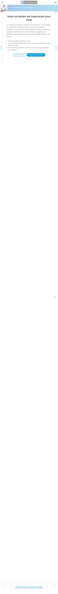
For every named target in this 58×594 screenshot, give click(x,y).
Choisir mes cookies (19, 54)
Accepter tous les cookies (36, 54)
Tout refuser (29, 59)
